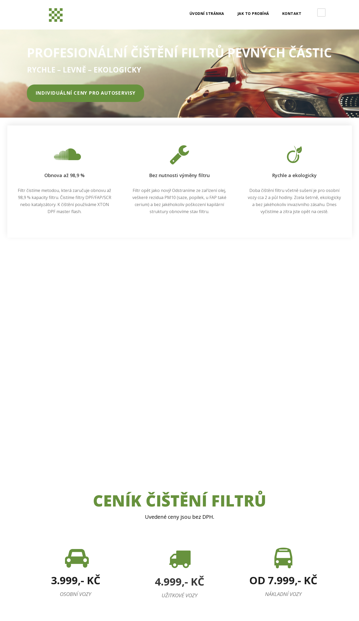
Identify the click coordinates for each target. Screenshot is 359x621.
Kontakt (292, 13)
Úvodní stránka (207, 13)
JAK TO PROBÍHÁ (253, 13)
